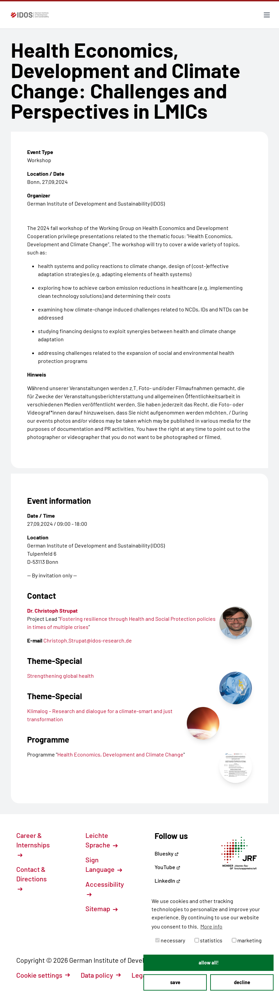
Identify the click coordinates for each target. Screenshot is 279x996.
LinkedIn (167, 880)
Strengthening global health (60, 675)
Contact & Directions (31, 878)
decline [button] (242, 982)
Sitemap (101, 908)
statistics (208, 940)
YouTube (167, 867)
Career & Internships (33, 844)
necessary (170, 940)
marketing (247, 940)
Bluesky (167, 853)
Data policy (101, 975)
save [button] (175, 982)
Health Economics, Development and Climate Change (120, 754)
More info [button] (211, 926)
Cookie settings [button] (43, 975)
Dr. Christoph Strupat (52, 610)
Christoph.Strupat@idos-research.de (87, 640)
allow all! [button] (209, 962)
